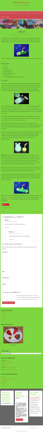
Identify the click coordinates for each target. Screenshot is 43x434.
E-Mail (17, 398)
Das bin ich (27, 13)
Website (4, 284)
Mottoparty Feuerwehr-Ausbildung (9, 379)
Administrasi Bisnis (5, 362)
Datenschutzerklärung (36, 13)
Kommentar (5, 252)
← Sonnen (3, 211)
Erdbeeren (3, 313)
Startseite (3, 13)
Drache (8, 360)
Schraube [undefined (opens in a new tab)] (24, 107)
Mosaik (3, 319)
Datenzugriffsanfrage (5, 427)
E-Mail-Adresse (5, 278)
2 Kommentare (28, 34)
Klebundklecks (21, 2)
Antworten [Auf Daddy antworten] (7, 227)
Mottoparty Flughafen (11, 367)
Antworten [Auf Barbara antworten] (11, 239)
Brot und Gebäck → (37, 211)
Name (3, 271)
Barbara (21, 34)
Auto (6, 365)
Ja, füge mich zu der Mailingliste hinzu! (21, 291)
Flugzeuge (10, 199)
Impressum (3, 17)
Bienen (3, 383)
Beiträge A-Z (21, 13)
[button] (5, 204)
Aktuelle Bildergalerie (12, 13)
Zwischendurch (10, 207)
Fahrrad (3, 317)
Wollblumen (4, 315)
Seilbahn (3, 385)
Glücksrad (3, 381)
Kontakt (8, 17)
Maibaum (3, 376)
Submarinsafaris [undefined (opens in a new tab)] (7, 197)
